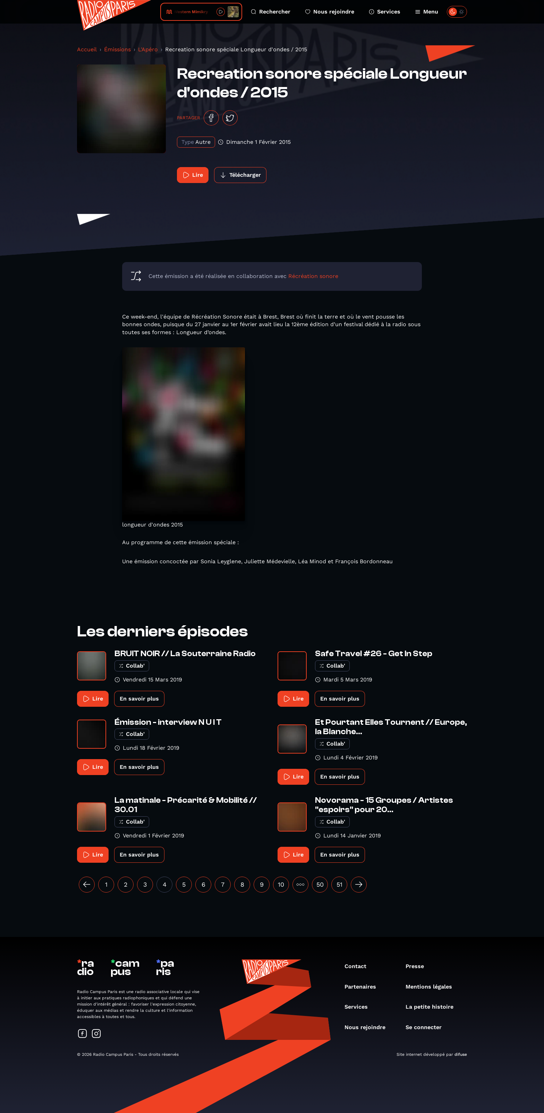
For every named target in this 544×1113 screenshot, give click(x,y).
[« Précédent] (86, 884)
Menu (426, 11)
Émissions (117, 49)
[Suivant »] (358, 884)
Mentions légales (432, 986)
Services (384, 11)
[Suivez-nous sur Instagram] (96, 1034)
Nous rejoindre (329, 11)
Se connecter (427, 1027)
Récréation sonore (313, 276)
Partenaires (364, 986)
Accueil (87, 49)
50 (320, 884)
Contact (359, 966)
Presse (418, 966)
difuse (460, 1054)
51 (339, 884)
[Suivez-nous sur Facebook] (82, 1034)
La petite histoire (433, 1006)
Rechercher (270, 11)
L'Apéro (148, 49)
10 (281, 884)
